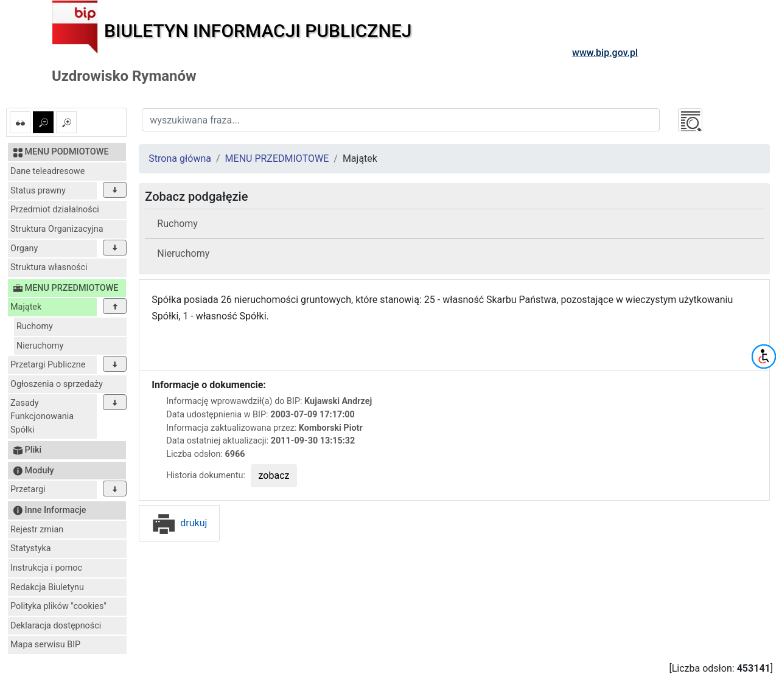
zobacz (274, 475)
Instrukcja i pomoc (46, 568)
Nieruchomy (39, 346)
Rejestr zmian (36, 529)
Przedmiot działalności (54, 209)
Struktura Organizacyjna (56, 229)
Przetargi (27, 489)
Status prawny (38, 191)
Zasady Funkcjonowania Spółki (42, 416)
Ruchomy (34, 326)
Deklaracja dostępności (55, 626)
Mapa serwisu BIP (45, 644)
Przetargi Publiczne (47, 365)
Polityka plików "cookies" (58, 606)
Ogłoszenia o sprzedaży (56, 384)
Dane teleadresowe (47, 171)
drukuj (179, 523)
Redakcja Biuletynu (47, 587)
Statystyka (30, 548)
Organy (24, 248)
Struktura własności (49, 267)
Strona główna (179, 158)
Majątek (25, 307)
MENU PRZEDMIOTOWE (277, 158)
